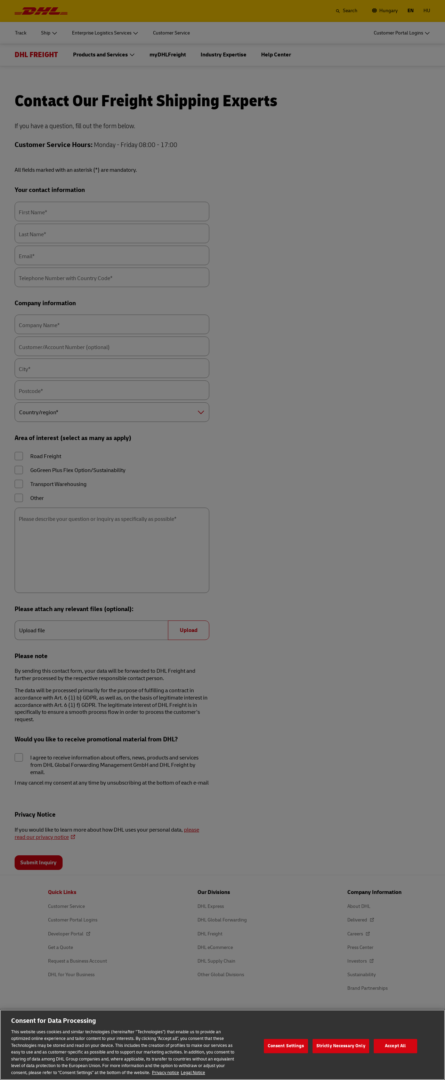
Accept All (395, 1057)
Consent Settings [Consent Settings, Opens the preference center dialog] (286, 1057)
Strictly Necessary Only (340, 1057)
